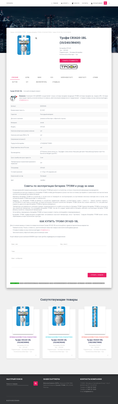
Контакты (85, 3)
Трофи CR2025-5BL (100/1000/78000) (95, 340)
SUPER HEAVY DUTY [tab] (67, 77)
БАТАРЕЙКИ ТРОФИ (20, 32)
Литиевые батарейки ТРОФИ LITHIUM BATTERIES (39, 32)
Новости (75, 3)
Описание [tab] (15, 77)
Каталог (65, 3)
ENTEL (57, 382)
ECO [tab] (52, 77)
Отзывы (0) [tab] (56, 81)
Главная (54, 3)
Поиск (36, 383)
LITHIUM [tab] (95, 77)
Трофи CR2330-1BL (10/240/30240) (59, 340)
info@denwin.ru (23, 99)
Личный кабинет (97, 3)
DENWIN (16, 400)
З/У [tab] (27, 81)
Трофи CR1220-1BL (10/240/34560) (23, 340)
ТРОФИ (63, 384)
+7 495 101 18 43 (91, 388)
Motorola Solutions (49, 382)
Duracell (58, 384)
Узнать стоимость (70, 61)
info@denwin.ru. (45, 229)
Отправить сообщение (97, 274)
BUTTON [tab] (14, 81)
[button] (36, 38)
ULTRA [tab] (27, 77)
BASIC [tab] (39, 77)
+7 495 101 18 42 (91, 386)
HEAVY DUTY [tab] (82, 77)
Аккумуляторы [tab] (41, 81)
